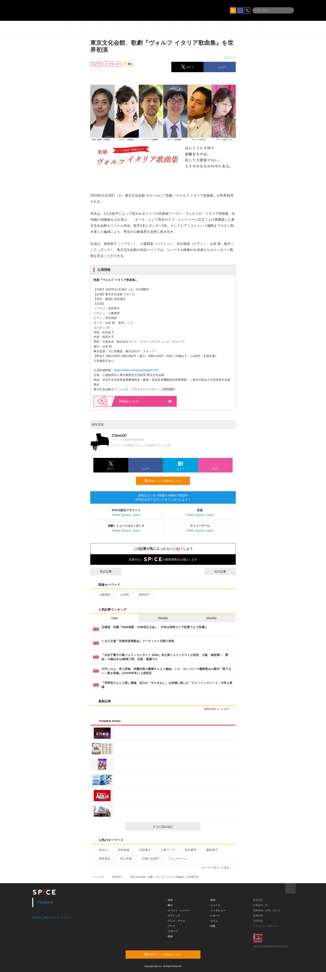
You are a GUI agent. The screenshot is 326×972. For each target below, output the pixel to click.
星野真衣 (102, 858)
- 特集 (212, 926)
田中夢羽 (188, 850)
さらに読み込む (175, 826)
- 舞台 (169, 905)
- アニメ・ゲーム (175, 920)
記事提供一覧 (260, 905)
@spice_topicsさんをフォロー (52, 917)
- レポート (214, 915)
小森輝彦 (102, 594)
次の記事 (223, 571)
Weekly (163, 618)
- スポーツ (172, 931)
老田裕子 (142, 594)
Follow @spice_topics (126, 515)
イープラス (98, 876)
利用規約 (258, 920)
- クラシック (173, 915)
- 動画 (212, 900)
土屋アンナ (166, 850)
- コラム (213, 920)
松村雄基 (122, 850)
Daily (114, 618)
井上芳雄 (124, 858)
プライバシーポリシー (265, 926)
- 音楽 (169, 900)
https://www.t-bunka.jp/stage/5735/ (136, 370)
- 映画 (169, 936)
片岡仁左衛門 (148, 858)
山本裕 (123, 594)
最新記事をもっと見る (218, 709)
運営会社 (258, 900)
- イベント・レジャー (178, 910)
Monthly (211, 618)
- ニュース (214, 905)
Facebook (45, 902)
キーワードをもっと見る (217, 867)
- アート (170, 926)
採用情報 (258, 915)
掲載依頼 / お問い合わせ (266, 910)
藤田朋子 (210, 850)
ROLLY (101, 850)
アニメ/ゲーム (176, 858)
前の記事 (102, 571)
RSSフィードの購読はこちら (166, 480)
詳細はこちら (145, 401)
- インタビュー (217, 910)
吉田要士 (143, 850)
